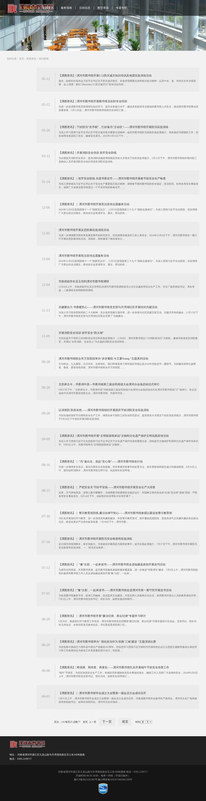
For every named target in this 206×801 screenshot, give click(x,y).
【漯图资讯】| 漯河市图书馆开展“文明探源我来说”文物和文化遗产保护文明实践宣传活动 (114, 435)
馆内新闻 (44, 58)
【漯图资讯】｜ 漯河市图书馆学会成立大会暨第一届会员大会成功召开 (102, 693)
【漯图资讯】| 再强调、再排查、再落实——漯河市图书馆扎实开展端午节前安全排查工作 (114, 667)
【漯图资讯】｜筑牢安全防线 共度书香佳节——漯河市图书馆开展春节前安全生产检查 (112, 178)
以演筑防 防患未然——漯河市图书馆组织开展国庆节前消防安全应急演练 (104, 410)
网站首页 (29, 7)
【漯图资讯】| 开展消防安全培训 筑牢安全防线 (88, 152)
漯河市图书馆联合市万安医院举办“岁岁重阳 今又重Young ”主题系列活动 (103, 358)
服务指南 (66, 7)
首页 (21, 58)
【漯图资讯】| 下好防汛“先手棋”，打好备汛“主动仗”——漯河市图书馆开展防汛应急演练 (114, 127)
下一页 (107, 721)
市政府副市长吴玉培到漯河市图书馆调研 (84, 281)
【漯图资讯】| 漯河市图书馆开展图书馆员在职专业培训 (93, 101)
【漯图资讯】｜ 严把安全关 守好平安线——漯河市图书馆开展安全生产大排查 (107, 487)
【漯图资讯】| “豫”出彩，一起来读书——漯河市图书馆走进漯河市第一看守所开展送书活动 (115, 590)
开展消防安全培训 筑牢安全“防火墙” (81, 332)
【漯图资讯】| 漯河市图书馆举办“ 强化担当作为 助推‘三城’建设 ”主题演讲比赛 (107, 641)
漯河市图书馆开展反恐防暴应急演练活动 (84, 229)
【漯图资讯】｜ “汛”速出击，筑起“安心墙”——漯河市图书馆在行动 (101, 461)
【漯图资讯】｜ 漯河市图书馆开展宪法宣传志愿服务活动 (94, 204)
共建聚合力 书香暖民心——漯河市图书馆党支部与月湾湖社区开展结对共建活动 (108, 307)
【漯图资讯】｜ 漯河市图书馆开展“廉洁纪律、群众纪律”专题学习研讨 (102, 615)
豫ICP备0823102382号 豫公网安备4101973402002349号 (103, 779)
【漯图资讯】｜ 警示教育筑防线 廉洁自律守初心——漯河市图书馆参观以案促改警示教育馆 (115, 512)
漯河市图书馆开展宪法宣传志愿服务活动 (84, 255)
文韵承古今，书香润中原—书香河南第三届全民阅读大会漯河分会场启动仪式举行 (109, 384)
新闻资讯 (48, 7)
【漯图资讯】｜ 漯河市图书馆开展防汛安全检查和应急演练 (95, 538)
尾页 (125, 721)
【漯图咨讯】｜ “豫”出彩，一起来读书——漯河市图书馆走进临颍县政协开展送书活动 (112, 564)
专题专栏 (121, 7)
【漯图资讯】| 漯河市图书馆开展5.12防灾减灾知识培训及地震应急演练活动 (105, 75)
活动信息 (84, 7)
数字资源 (103, 7)
